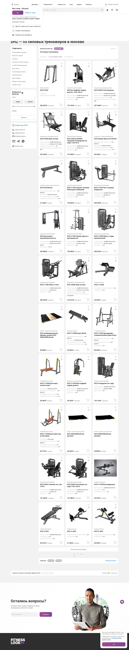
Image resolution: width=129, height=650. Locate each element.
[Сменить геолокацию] (15, 4)
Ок (114, 644)
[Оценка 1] (42, 573)
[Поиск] (69, 10)
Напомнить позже (18, 22)
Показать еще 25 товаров (78, 549)
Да (18, 12)
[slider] (13, 106)
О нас (71, 4)
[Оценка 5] (52, 573)
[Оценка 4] (50, 573)
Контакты (89, 4)
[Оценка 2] (45, 573)
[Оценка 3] (47, 573)
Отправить (46, 614)
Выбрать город (30, 12)
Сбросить (24, 117)
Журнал (79, 4)
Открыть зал (61, 4)
